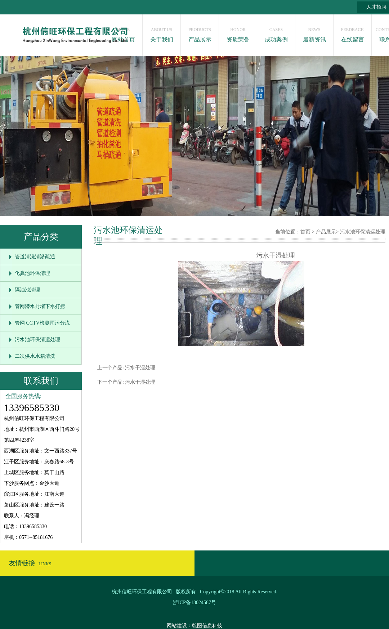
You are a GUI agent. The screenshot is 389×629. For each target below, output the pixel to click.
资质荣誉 (238, 33)
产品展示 (200, 33)
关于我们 (161, 33)
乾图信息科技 (207, 625)
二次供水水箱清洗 (35, 356)
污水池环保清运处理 (37, 339)
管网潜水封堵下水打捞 (40, 306)
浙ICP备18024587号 (194, 602)
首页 (305, 232)
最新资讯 (314, 33)
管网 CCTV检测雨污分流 (42, 323)
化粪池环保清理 (32, 273)
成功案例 (276, 33)
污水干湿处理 (140, 367)
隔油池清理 (27, 290)
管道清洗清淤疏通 (35, 256)
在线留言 (352, 33)
